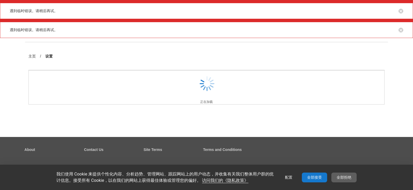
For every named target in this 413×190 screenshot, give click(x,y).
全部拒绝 (344, 177)
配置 (288, 177)
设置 (49, 56)
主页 (32, 56)
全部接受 (314, 177)
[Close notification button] (401, 11)
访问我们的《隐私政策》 (225, 180)
